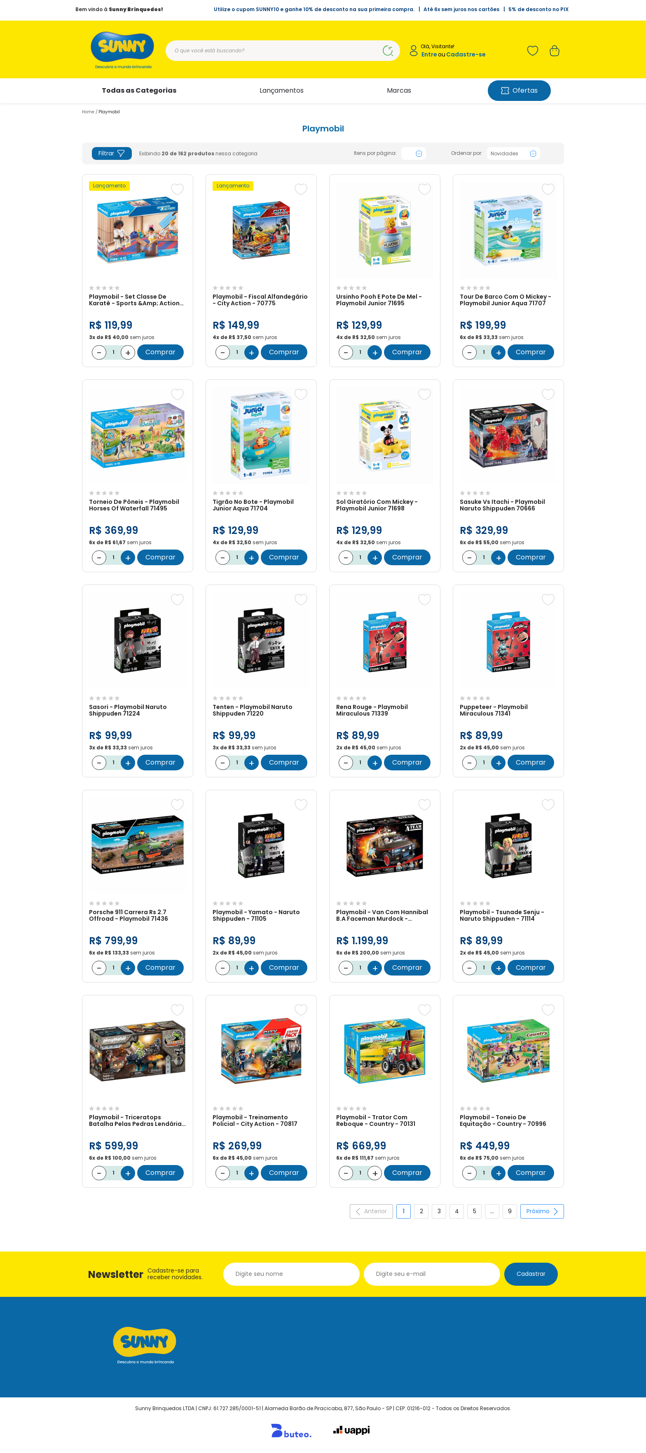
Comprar (160, 352)
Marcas (399, 90)
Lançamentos (282, 90)
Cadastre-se (466, 54)
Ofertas (519, 90)
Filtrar (111, 153)
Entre (429, 54)
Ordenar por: (466, 153)
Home (88, 112)
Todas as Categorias (139, 90)
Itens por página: (375, 153)
